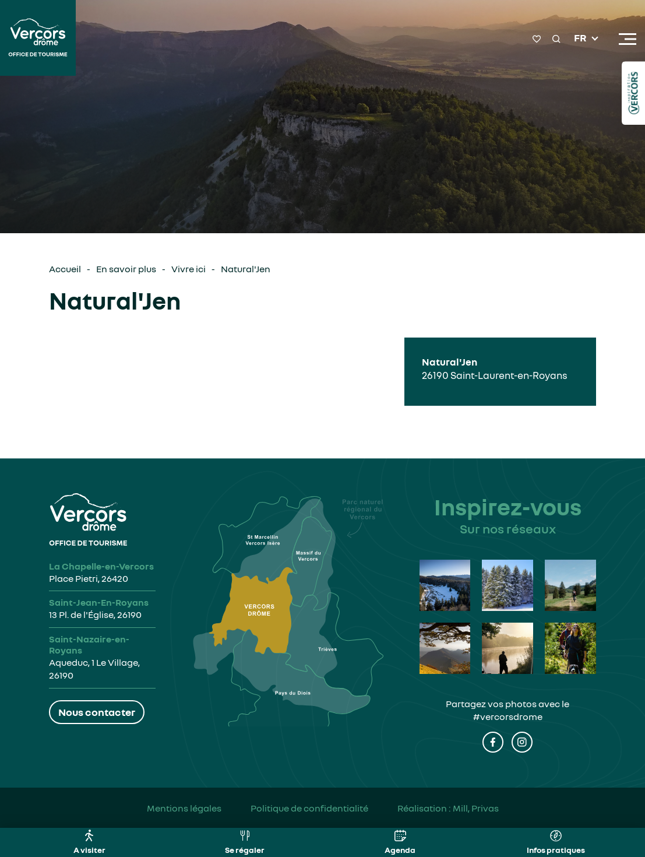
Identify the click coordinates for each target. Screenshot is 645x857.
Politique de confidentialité (309, 808)
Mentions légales (184, 808)
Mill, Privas (476, 808)
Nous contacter (96, 711)
